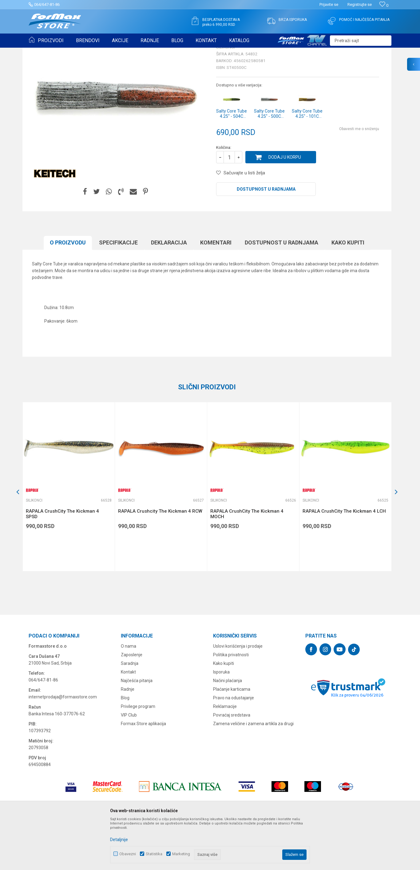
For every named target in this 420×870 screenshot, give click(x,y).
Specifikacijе (118, 290)
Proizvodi (63, 52)
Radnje (127, 736)
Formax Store (40, 52)
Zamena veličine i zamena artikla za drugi (253, 771)
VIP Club (129, 762)
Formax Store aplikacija (143, 771)
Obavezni (127, 854)
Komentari (216, 290)
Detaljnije (119, 839)
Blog (125, 745)
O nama (128, 693)
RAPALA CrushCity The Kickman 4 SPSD (62, 561)
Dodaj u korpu (284, 204)
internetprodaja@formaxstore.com (63, 744)
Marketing (181, 854)
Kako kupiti (347, 290)
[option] (68, 534)
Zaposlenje (131, 702)
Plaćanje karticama (231, 736)
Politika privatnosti (231, 702)
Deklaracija (169, 290)
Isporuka (221, 719)
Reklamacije (225, 754)
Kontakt (128, 719)
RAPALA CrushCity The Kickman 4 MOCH (246, 561)
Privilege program (138, 754)
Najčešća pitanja (137, 728)
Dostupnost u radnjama (266, 236)
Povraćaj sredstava (231, 762)
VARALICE (84, 52)
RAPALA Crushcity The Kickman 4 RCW (160, 559)
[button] (360, 40)
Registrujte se (359, 4)
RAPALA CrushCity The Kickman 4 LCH (344, 559)
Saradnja (129, 711)
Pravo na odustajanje (233, 745)
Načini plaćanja (227, 728)
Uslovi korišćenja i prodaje (238, 693)
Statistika (154, 854)
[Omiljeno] (383, 5)
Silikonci (105, 52)
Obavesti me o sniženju (359, 176)
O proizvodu (68, 290)
